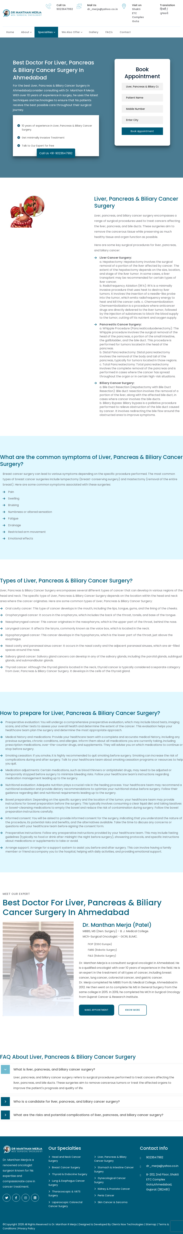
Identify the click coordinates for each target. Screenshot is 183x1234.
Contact (125, 32)
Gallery (93, 32)
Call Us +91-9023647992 (55, 153)
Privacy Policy (26, 1228)
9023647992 (64, 9)
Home (10, 32)
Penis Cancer (106, 1195)
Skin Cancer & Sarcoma (112, 1202)
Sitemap (151, 1224)
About (25, 32)
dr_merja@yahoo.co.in (102, 9)
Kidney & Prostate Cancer (114, 1189)
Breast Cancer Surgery (66, 1167)
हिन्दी (163, 9)
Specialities (45, 32)
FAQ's (109, 32)
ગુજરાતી (164, 13)
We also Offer (71, 32)
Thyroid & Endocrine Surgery (69, 1174)
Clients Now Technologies (128, 1224)
